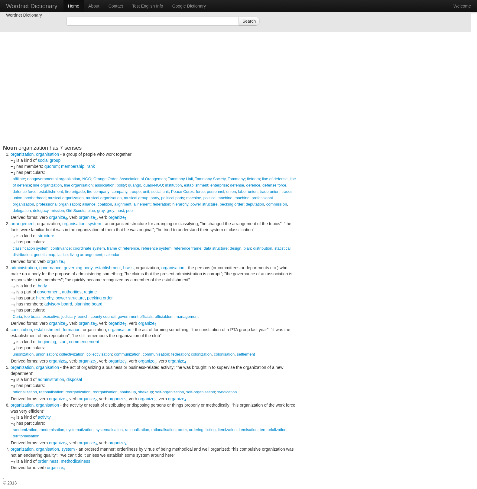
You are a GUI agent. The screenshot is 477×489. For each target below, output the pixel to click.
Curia (17, 316)
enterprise (219, 185)
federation (161, 204)
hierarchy (180, 204)
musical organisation (104, 198)
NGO (86, 179)
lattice (62, 254)
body (42, 285)
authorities (72, 291)
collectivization (71, 354)
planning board (88, 304)
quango (134, 185)
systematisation (109, 429)
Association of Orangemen (142, 179)
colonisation (224, 354)
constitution (21, 329)
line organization (47, 185)
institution (173, 185)
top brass (32, 316)
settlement (246, 354)
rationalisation (51, 392)
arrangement (22, 223)
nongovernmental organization (53, 179)
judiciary (68, 316)
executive (51, 316)
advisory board (58, 304)
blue (91, 210)
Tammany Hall (180, 179)
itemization (227, 429)
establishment (196, 185)
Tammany (236, 179)
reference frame (187, 248)
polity (121, 185)
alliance (89, 204)
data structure (215, 248)
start (62, 341)
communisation (156, 354)
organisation (47, 154)
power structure (204, 204)
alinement (142, 204)
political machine (217, 198)
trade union (269, 191)
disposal (74, 379)
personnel (215, 191)
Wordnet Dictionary (31, 6)
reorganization (78, 392)
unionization (23, 354)
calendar (111, 254)
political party (172, 198)
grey (110, 210)
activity (44, 417)
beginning (47, 341)
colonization (201, 354)
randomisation (52, 429)
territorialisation (26, 436)
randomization (25, 429)
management (187, 316)
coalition (105, 204)
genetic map (44, 254)
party (155, 198)
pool (130, 210)
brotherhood (35, 198)
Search (249, 21)
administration (24, 267)
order (182, 429)
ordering (196, 429)
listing (211, 429)
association (105, 185)
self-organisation (200, 392)
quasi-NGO (153, 185)
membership (72, 166)
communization (127, 354)
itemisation (248, 429)
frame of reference (123, 248)
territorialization (273, 429)
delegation (22, 210)
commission (276, 204)
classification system (30, 248)
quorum (51, 166)
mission (57, 210)
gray (100, 210)
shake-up (128, 392)
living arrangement (86, 254)
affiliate (19, 179)
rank (91, 166)
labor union (248, 191)
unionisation (46, 354)
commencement (84, 341)
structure (46, 235)
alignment (122, 204)
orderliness (48, 461)
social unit (160, 191)
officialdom (164, 316)
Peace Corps (182, 191)
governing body (78, 267)
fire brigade (75, 191)
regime (90, 291)
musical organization (66, 198)
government (48, 291)
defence (253, 185)
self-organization (169, 392)
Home (73, 6)
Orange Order (105, 179)
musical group (136, 198)
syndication (227, 392)
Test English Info (147, 6)
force (200, 191)
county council (103, 316)
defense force (274, 185)
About (93, 6)
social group (49, 160)
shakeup (145, 392)
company (119, 191)
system (94, 223)
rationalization (25, 392)
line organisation (78, 185)
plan (247, 248)
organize (58, 217)
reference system (156, 248)
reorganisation (104, 392)
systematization (80, 429)
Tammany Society (210, 179)
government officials (135, 316)
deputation (255, 204)
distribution (262, 248)
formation (71, 329)
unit (146, 191)
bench (83, 316)
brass (128, 267)
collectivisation (99, 354)
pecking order (232, 204)
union (231, 191)
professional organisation (58, 204)
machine (193, 198)
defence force (25, 191)
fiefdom (253, 179)
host (120, 210)
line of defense (275, 179)
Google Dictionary (189, 6)
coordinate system (89, 248)
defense (237, 185)
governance (50, 267)
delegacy (40, 210)
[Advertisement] (149, 102)
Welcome (462, 6)
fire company (98, 191)
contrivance (61, 248)
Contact (116, 6)
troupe (135, 191)
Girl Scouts (76, 210)
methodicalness (75, 461)
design (235, 248)
